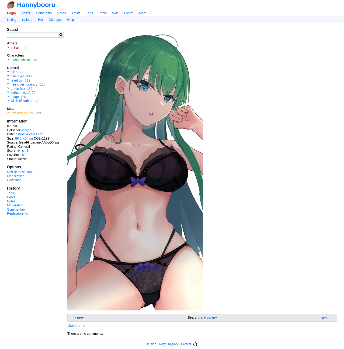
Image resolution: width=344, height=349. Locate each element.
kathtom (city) (20, 92)
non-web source (22, 113)
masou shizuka (21, 60)
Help (70, 20)
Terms (150, 344)
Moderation (15, 205)
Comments (44, 13)
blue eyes (18, 76)
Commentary (16, 209)
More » (144, 13)
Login (11, 13)
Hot (40, 20)
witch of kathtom (22, 101)
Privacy (161, 344)
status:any (209, 317)
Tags (89, 13)
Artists (75, 13)
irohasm (16, 48)
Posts (25, 13)
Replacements (17, 213)
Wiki (115, 13)
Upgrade (173, 344)
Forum (128, 13)
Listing (11, 20)
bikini (14, 72)
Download (14, 180)
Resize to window (19, 172)
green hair (18, 88)
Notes (61, 13)
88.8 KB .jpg (24, 138)
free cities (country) (24, 84)
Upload (27, 20)
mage (15, 97)
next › (325, 317)
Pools (102, 13)
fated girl (17, 80)
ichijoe (26, 130)
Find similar (15, 176)
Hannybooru (36, 4)
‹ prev (79, 317)
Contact (186, 344)
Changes (55, 20)
